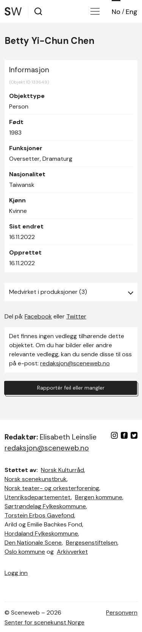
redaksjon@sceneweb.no (75, 363)
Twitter (76, 316)
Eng (131, 11)
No (116, 11)
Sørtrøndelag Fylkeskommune (45, 506)
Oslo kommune (25, 552)
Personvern (121, 612)
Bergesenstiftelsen (91, 543)
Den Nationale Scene (33, 543)
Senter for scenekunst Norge (44, 622)
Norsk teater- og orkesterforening (52, 488)
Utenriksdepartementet (38, 497)
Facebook (38, 316)
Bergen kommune (98, 497)
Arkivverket (72, 552)
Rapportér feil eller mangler (71, 387)
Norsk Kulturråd (62, 470)
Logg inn (16, 573)
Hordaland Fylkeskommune (41, 533)
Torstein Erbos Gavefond (39, 515)
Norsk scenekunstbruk (36, 479)
